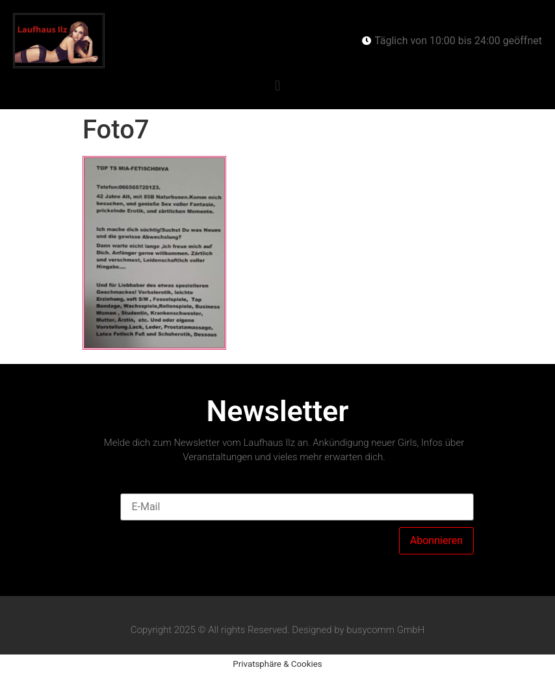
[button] (277, 85)
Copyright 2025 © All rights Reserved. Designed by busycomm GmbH (278, 630)
